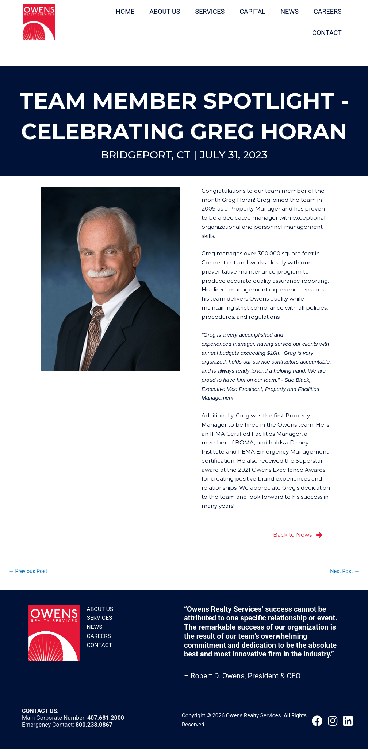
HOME (122, 11)
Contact (99, 645)
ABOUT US (161, 11)
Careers (98, 635)
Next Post (343, 571)
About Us (99, 608)
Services (99, 617)
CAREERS (325, 11)
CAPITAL (250, 11)
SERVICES (207, 11)
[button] (317, 721)
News (94, 626)
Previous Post (29, 571)
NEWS (286, 11)
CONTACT (324, 32)
